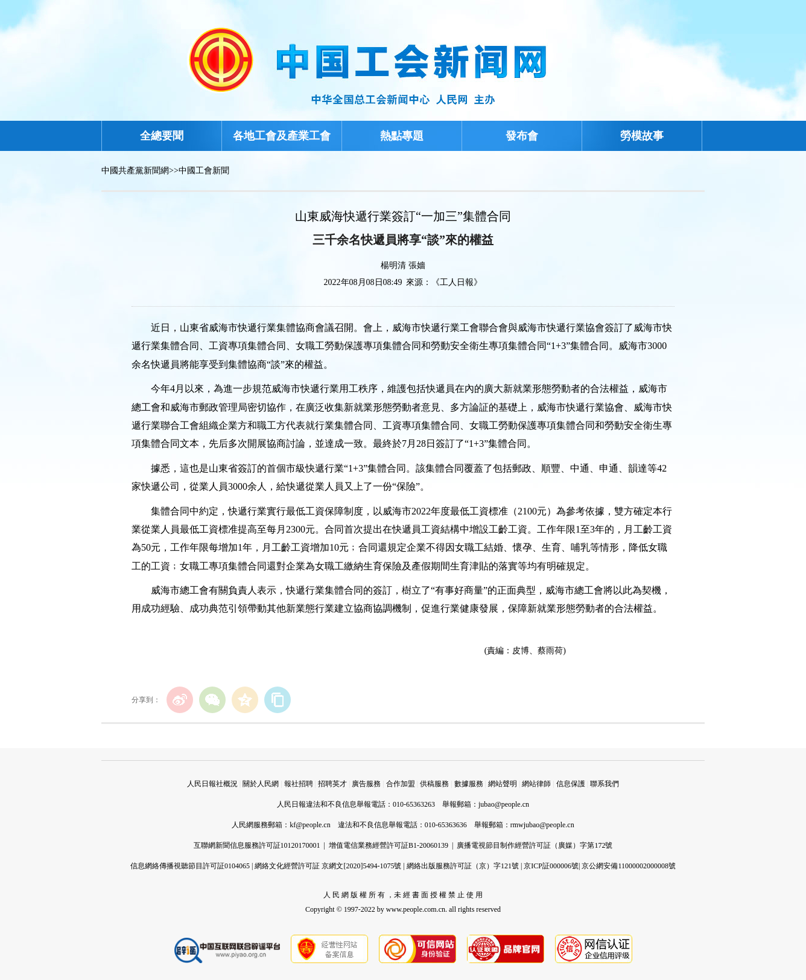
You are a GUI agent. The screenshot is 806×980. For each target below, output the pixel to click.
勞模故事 (642, 136)
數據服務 (468, 784)
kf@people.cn (310, 825)
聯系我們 (604, 784)
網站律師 (536, 784)
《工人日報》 (456, 282)
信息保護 (570, 784)
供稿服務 (434, 784)
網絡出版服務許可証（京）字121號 (463, 866)
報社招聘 (298, 784)
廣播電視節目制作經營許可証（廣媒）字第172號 (534, 845)
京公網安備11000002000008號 (629, 866)
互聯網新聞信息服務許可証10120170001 (257, 845)
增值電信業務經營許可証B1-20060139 (388, 845)
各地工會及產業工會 (282, 136)
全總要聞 (161, 136)
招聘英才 (332, 784)
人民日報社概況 (212, 784)
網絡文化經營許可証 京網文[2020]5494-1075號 (328, 866)
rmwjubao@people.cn (542, 825)
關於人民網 (261, 784)
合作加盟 (400, 784)
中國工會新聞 (204, 170)
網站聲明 (502, 784)
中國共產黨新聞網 (135, 170)
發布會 (522, 136)
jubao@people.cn (503, 804)
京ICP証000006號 (551, 866)
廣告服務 (366, 784)
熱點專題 (402, 136)
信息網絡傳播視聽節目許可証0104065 (190, 866)
